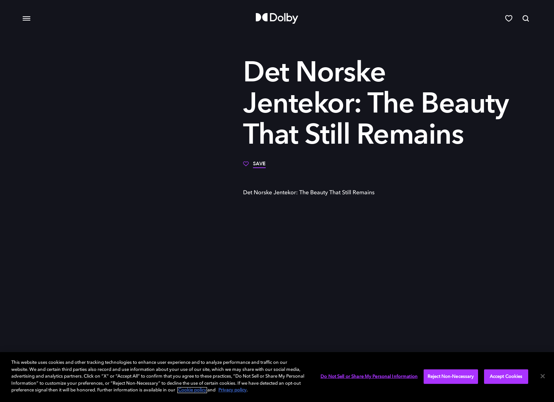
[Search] (525, 18)
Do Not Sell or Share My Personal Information (369, 376)
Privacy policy (232, 390)
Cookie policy (192, 390)
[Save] (254, 166)
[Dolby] (277, 18)
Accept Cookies (506, 376)
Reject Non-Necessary (451, 376)
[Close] (542, 376)
